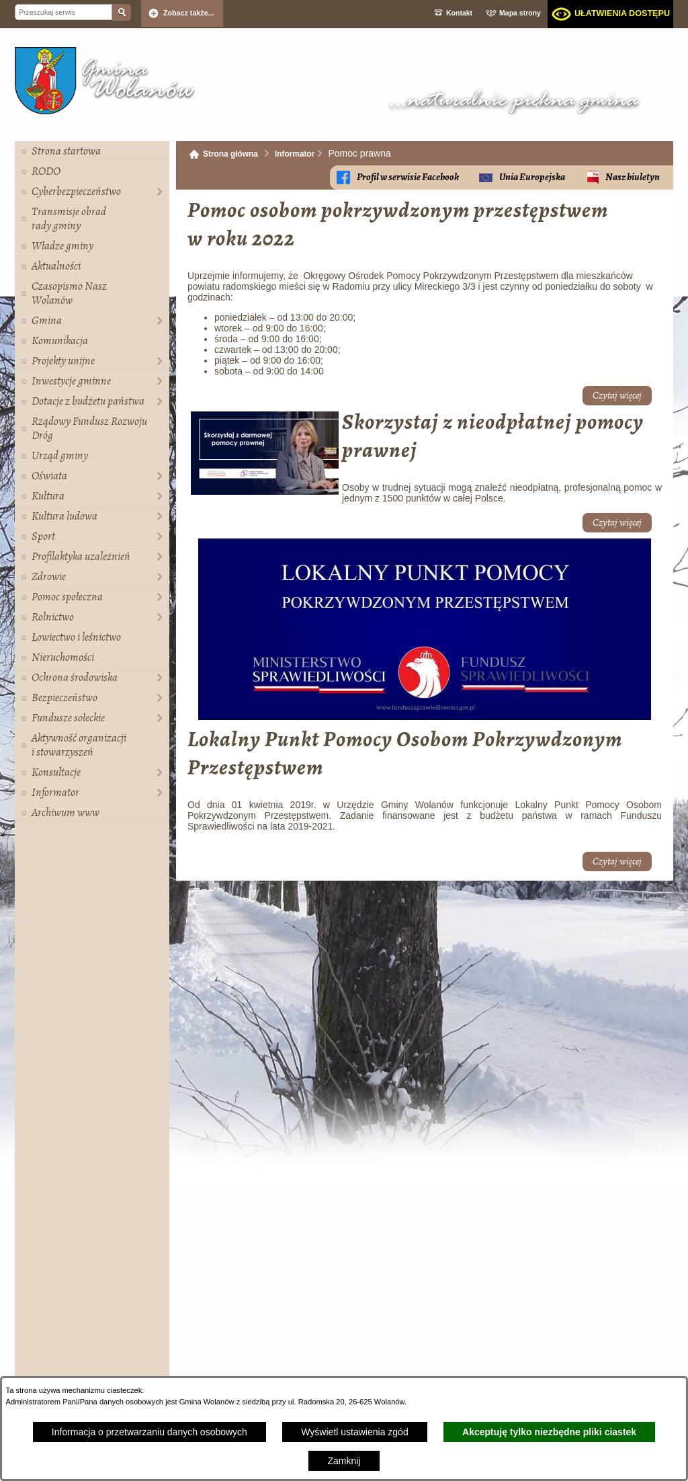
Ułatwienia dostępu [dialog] (622, 13)
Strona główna (230, 154)
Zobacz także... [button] (188, 13)
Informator (294, 154)
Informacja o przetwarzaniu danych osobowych (149, 1432)
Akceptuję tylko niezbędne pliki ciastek (549, 1432)
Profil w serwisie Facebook (408, 177)
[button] (265, 491)
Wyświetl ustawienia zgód (354, 1432)
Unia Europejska (532, 177)
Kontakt (459, 13)
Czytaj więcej (617, 395)
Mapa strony (520, 13)
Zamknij (343, 1460)
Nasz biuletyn (632, 177)
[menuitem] (92, 151)
